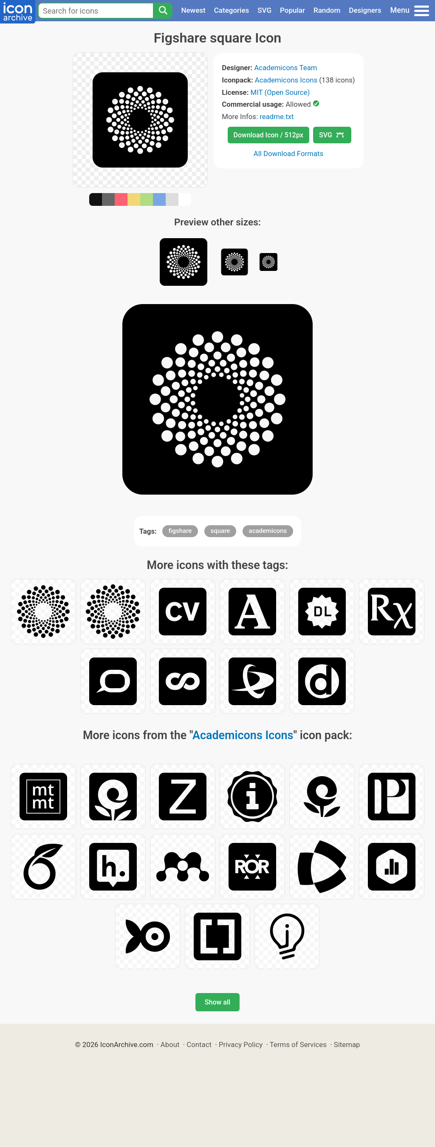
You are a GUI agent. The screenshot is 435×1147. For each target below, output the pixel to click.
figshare (180, 531)
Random (327, 10)
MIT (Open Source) (280, 92)
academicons (268, 531)
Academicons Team (285, 67)
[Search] (162, 11)
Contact (199, 1044)
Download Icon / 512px (268, 135)
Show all (217, 1002)
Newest (193, 10)
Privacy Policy (241, 1044)
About (170, 1044)
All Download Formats (289, 153)
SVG (264, 10)
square (220, 531)
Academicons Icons (286, 80)
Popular (292, 10)
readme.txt (277, 116)
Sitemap (347, 1044)
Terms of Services (298, 1044)
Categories (231, 10)
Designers (365, 10)
